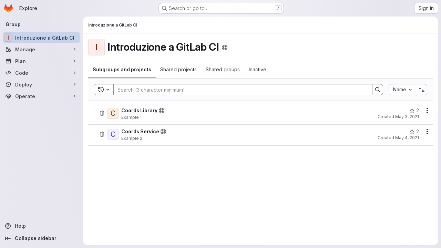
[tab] (122, 69)
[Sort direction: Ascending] (421, 89)
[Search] (239, 89)
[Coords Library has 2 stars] (414, 110)
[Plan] (41, 60)
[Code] (41, 72)
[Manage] (41, 49)
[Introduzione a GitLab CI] (41, 37)
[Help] (41, 225)
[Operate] (41, 96)
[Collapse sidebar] (41, 238)
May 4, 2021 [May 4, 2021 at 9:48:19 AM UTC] (407, 137)
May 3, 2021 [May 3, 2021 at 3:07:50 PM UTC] (407, 116)
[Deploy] (41, 84)
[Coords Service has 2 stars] (414, 131)
